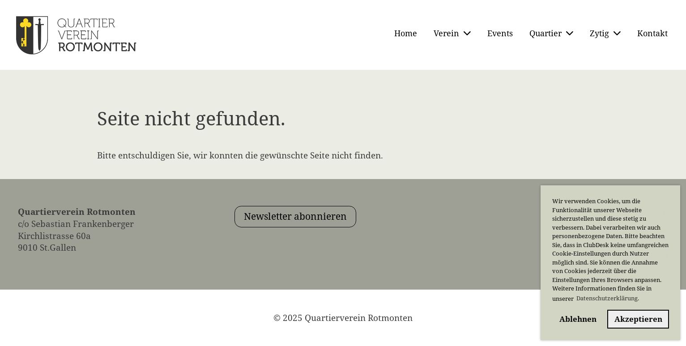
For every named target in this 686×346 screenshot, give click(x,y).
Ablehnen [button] (578, 319)
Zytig (605, 33)
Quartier (551, 33)
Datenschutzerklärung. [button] (607, 298)
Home (405, 33)
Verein (452, 33)
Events (500, 33)
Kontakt (652, 33)
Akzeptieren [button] (638, 319)
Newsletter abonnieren (295, 216)
